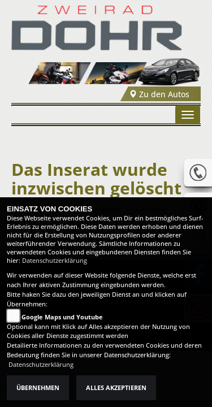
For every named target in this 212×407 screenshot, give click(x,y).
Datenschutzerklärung (54, 261)
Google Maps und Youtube (62, 317)
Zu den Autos (159, 94)
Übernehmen (37, 388)
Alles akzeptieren (116, 388)
